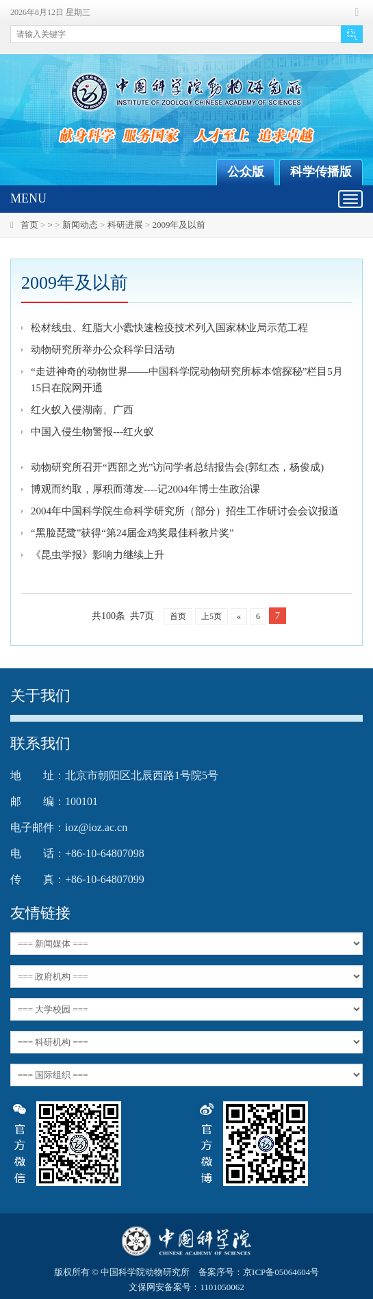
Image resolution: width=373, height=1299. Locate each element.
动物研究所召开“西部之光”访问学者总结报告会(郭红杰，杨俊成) (177, 467)
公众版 (245, 172)
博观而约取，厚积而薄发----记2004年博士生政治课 (145, 489)
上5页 (211, 616)
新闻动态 (80, 225)
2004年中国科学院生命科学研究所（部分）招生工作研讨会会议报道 (185, 511)
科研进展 (125, 225)
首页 (29, 225)
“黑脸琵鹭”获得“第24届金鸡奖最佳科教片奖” (132, 532)
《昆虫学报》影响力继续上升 (97, 554)
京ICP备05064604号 (281, 1272)
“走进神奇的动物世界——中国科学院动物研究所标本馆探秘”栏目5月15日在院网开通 (187, 379)
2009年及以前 (178, 225)
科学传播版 (321, 172)
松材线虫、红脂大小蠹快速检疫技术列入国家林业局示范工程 (169, 327)
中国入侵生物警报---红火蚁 (92, 431)
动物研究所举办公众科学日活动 (103, 349)
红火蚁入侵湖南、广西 (82, 409)
